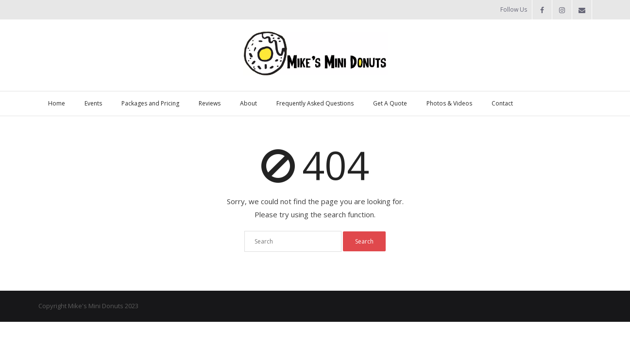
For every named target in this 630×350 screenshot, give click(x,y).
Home (56, 103)
